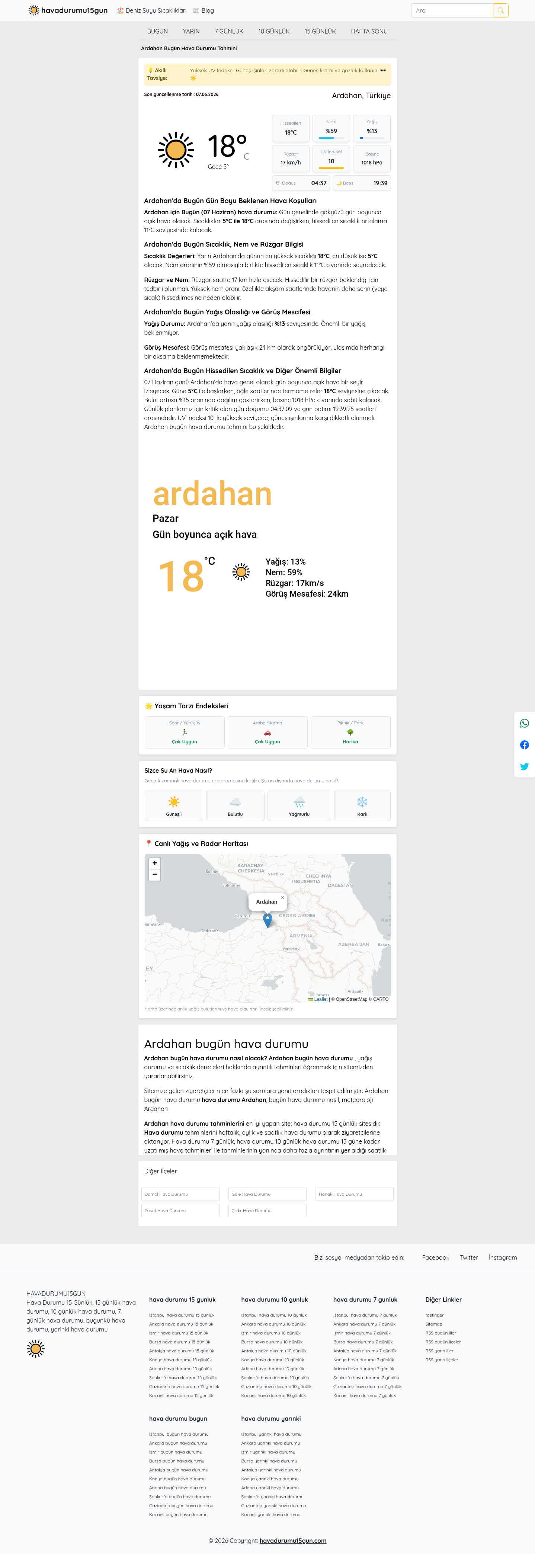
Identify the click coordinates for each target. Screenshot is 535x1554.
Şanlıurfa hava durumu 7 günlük (366, 1377)
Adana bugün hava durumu (177, 1487)
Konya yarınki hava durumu (270, 1478)
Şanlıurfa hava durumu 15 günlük (183, 1377)
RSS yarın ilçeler (442, 1359)
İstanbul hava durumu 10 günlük (274, 1315)
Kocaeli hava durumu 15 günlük (181, 1395)
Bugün (157, 31)
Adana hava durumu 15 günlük (180, 1368)
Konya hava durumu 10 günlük (272, 1359)
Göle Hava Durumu (251, 1194)
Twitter (470, 1257)
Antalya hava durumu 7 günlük (365, 1350)
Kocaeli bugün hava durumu (178, 1514)
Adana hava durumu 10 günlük (272, 1368)
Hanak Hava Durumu (340, 1194)
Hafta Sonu (369, 31)
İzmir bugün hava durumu (175, 1452)
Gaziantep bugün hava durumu (181, 1505)
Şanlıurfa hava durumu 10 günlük (275, 1377)
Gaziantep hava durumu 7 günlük (367, 1386)
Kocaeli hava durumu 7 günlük (364, 1395)
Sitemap (434, 1324)
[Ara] (452, 10)
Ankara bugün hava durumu (178, 1443)
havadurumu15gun (67, 10)
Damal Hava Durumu (166, 1194)
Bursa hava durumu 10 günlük (272, 1342)
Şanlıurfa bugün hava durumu (180, 1496)
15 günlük (320, 31)
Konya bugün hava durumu (177, 1478)
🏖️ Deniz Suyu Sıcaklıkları (152, 10)
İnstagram (503, 1257)
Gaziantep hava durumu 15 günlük (184, 1386)
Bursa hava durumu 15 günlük (180, 1342)
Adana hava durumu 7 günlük (363, 1368)
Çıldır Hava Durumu (252, 1210)
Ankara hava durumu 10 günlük (273, 1324)
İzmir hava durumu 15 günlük (178, 1333)
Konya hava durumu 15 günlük (180, 1359)
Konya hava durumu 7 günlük (363, 1359)
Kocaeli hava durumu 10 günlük (273, 1395)
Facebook (436, 1257)
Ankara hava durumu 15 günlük (181, 1324)
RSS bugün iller (441, 1333)
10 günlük (274, 31)
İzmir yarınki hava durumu (268, 1452)
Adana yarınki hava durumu (270, 1487)
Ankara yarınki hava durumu (270, 1443)
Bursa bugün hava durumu (176, 1461)
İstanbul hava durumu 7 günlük (365, 1315)
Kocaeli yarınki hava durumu (271, 1514)
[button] (267, 920)
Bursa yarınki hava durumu (269, 1461)
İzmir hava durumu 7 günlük (362, 1333)
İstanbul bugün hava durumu (179, 1434)
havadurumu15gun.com (293, 1540)
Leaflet (317, 999)
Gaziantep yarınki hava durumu (273, 1505)
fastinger (435, 1315)
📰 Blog (203, 10)
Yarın (191, 31)
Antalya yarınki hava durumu (271, 1470)
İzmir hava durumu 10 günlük (271, 1333)
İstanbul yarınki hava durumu (271, 1434)
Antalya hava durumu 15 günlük (181, 1350)
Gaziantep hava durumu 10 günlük (276, 1386)
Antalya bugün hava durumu (178, 1470)
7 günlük (229, 31)
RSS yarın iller (440, 1350)
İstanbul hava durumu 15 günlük (182, 1315)
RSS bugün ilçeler (443, 1342)
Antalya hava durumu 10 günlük (274, 1350)
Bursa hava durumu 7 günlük (363, 1342)
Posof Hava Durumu (165, 1210)
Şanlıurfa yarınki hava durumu (272, 1496)
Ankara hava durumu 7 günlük (364, 1324)
